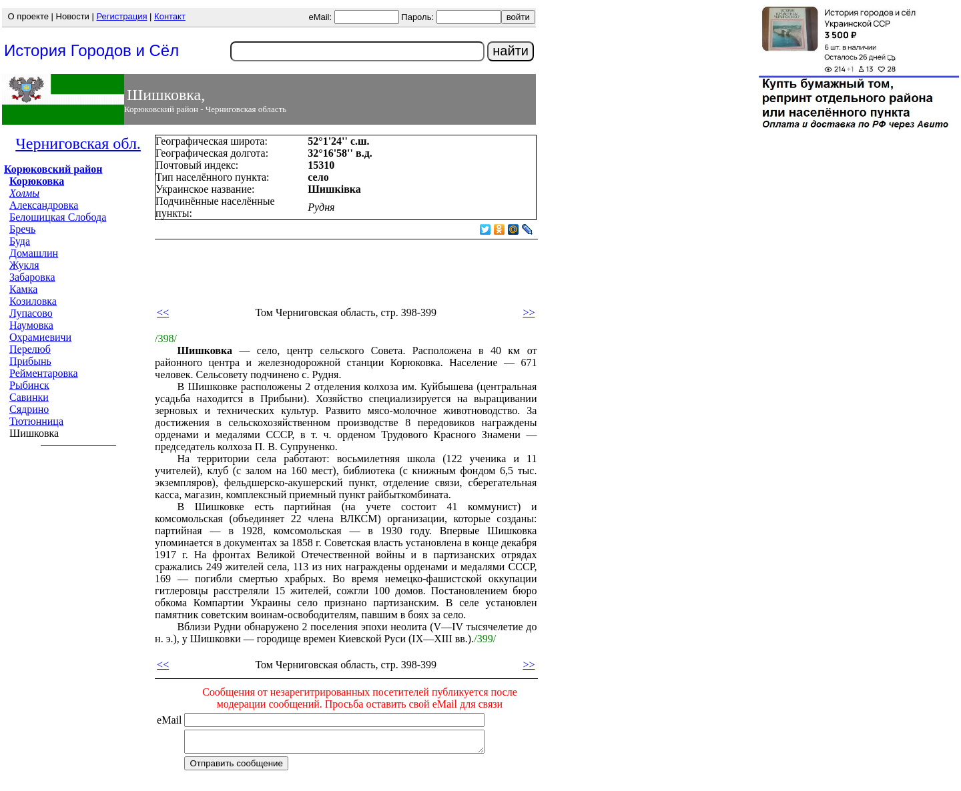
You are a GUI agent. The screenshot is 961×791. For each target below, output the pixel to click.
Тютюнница (36, 421)
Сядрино (29, 409)
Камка (23, 289)
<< (163, 312)
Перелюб (30, 349)
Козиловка (33, 301)
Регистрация (121, 16)
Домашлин (33, 253)
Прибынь (30, 361)
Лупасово (31, 313)
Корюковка (36, 181)
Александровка (43, 205)
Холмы (24, 193)
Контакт (170, 16)
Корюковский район (53, 169)
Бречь (22, 229)
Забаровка (32, 277)
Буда (19, 241)
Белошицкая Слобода (57, 217)
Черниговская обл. (78, 143)
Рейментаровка (43, 373)
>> (529, 312)
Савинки (29, 397)
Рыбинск (29, 385)
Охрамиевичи (40, 337)
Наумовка (31, 325)
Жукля (24, 265)
